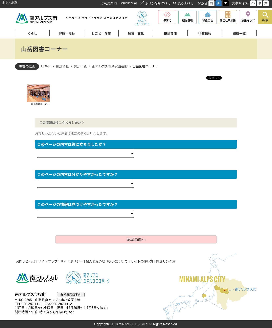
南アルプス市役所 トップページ (36, 18)
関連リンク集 (166, 261)
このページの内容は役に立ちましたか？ (71, 144)
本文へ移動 (10, 2)
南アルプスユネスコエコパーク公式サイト (142, 18)
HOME (46, 66)
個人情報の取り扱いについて (107, 261)
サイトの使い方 (142, 261)
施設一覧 (80, 66)
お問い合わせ (25, 261)
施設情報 (62, 66)
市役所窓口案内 (70, 294)
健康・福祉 (67, 33)
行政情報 (204, 33)
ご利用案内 (109, 3)
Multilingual (128, 3)
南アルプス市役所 (37, 278)
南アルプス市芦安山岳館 (110, 66)
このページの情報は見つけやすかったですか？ (77, 204)
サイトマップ (48, 261)
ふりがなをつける (158, 3)
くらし (32, 33)
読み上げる (186, 3)
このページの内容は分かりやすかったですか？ (77, 174)
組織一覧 (239, 33)
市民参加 (170, 33)
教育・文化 (136, 33)
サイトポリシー (71, 261)
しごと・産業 (101, 33)
